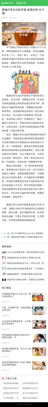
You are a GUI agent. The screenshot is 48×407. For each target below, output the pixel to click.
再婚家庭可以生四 (30, 388)
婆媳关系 (21, 3)
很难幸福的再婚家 (11, 383)
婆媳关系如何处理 (11, 388)
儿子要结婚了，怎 (11, 398)
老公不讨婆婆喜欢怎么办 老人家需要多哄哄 (29, 233)
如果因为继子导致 (11, 393)
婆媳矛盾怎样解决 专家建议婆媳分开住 (27, 237)
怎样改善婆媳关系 (30, 383)
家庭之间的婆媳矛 (30, 398)
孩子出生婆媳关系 (30, 393)
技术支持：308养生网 (24, 404)
